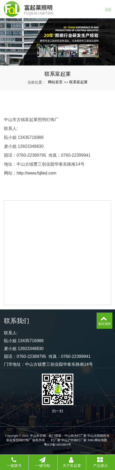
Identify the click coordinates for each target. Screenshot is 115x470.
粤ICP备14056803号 (57, 444)
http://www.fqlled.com (36, 173)
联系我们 (16, 320)
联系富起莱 (78, 82)
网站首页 (55, 82)
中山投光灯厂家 (75, 436)
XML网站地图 (97, 440)
